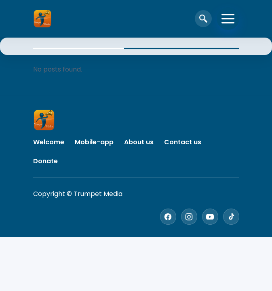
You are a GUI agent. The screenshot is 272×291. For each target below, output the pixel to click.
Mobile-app (94, 142)
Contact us (182, 142)
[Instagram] (189, 217)
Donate (45, 161)
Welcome (48, 142)
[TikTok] (231, 217)
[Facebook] (168, 217)
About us (139, 142)
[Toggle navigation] (228, 18)
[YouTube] (210, 217)
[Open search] (203, 18)
